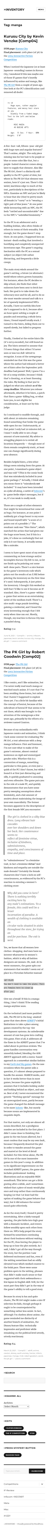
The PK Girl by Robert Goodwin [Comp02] (24, 654)
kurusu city (29, 638)
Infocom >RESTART (14, 1497)
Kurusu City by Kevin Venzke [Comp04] (24, 38)
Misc (6, 1509)
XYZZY (7, 1516)
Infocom (38, 491)
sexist (40, 1356)
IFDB (32, 1433)
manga (38, 638)
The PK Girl (21, 664)
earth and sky (23, 1353)
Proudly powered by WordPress (30, 1524)
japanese (8, 638)
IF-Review (9, 1490)
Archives (8, 1403)
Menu (41, 9)
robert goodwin (31, 1356)
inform (39, 1353)
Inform (19, 1107)
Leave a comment (19, 641)
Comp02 (21, 1350)
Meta (6, 1503)
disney (13, 1353)
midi (21, 1356)
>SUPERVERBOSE (14, 1428)
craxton (7, 1353)
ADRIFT (31, 1020)
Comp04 (21, 636)
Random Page (12, 1455)
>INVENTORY (14, 9)
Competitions (11, 1484)
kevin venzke (18, 638)
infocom (36, 636)
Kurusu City (22, 48)
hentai (32, 1353)
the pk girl (8, 1359)
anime (30, 636)
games (20, 1064)
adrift (30, 1350)
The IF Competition (15, 1433)
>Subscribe (37, 1471)
